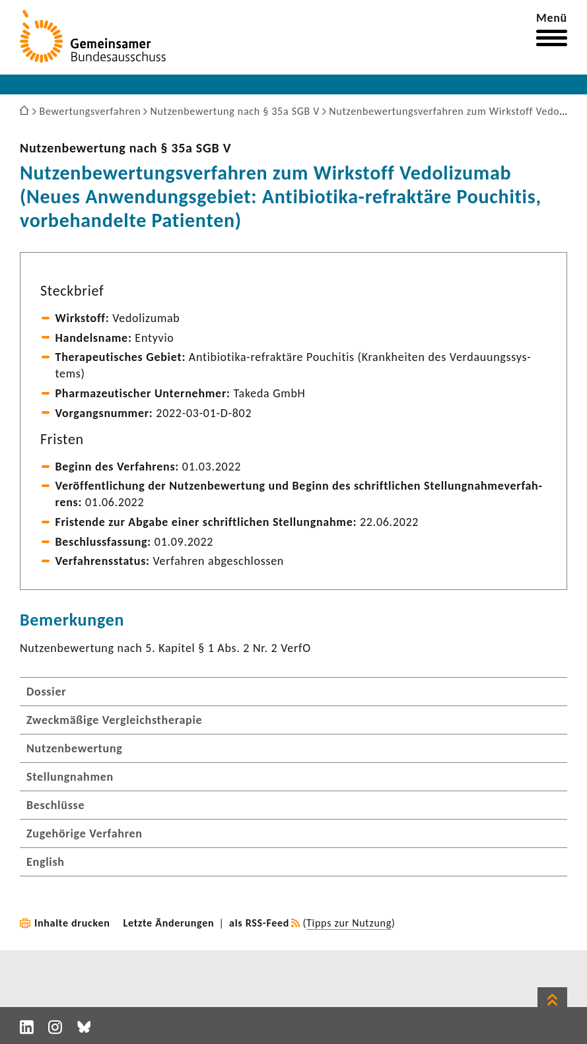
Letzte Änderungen (169, 923)
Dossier (46, 691)
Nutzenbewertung (74, 748)
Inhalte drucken (72, 923)
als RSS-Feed (259, 923)
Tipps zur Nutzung (349, 923)
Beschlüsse (55, 805)
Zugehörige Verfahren (84, 833)
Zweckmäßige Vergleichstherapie (114, 720)
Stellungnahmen (70, 776)
